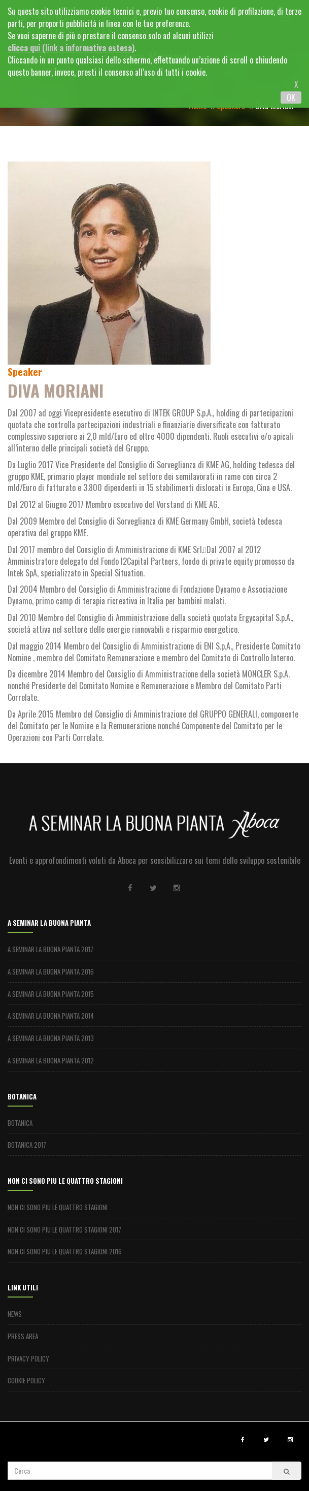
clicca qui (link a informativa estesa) (71, 48)
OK (291, 97)
